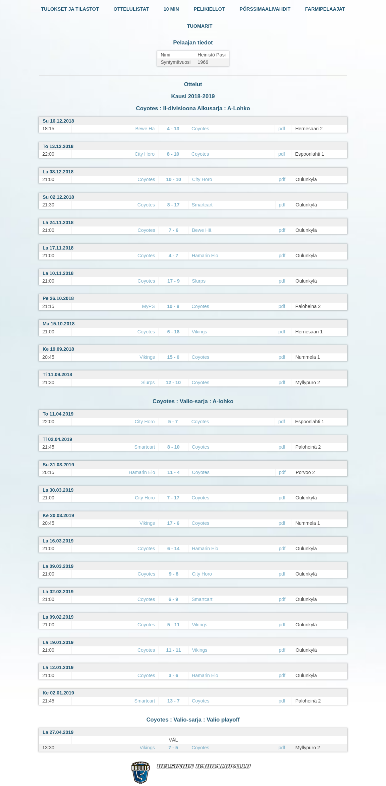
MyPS (148, 306)
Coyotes (200, 128)
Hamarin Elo (205, 255)
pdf (281, 128)
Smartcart (202, 204)
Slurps (199, 281)
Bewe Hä (144, 128)
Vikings (199, 331)
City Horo (145, 154)
